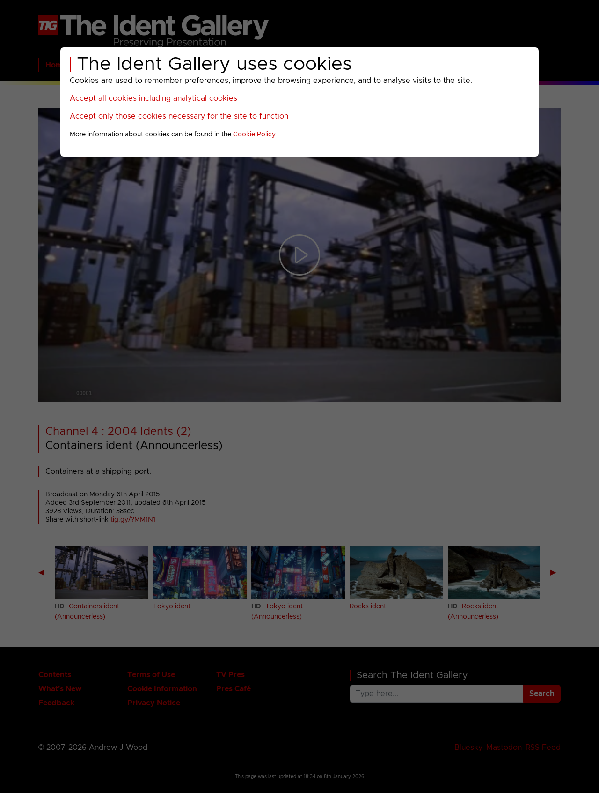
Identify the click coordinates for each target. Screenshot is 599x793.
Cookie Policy (254, 134)
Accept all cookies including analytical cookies (153, 98)
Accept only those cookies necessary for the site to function (179, 116)
